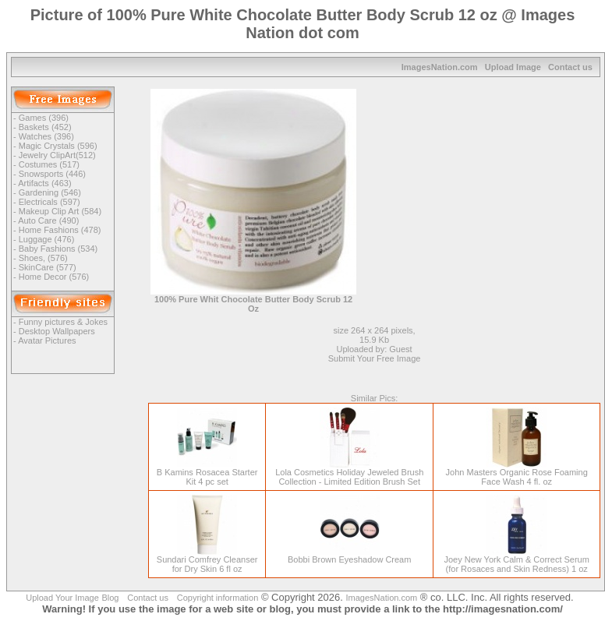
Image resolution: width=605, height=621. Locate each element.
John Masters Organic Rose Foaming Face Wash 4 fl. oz (517, 473)
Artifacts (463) (44, 183)
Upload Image (513, 67)
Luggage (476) (47, 239)
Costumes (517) (49, 164)
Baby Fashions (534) (58, 248)
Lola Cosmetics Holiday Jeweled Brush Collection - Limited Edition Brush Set (349, 473)
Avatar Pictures (47, 340)
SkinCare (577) (47, 267)
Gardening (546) (50, 192)
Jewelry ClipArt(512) (57, 155)
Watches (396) (46, 136)
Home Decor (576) (54, 276)
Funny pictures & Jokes (63, 321)
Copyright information (218, 597)
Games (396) (44, 117)
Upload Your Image (62, 597)
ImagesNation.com (440, 67)
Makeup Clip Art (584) (60, 211)
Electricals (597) (49, 201)
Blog (110, 597)
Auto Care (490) (48, 220)
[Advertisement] (494, 186)
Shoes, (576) (43, 258)
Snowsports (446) (52, 173)
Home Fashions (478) (60, 230)
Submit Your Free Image (374, 358)
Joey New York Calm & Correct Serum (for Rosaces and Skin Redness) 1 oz (516, 560)
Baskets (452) (45, 127)
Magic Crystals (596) (58, 145)
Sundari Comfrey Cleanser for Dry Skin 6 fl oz (207, 560)
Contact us (570, 67)
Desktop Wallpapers (57, 331)
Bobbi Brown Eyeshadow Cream (349, 555)
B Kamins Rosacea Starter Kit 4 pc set (207, 473)
